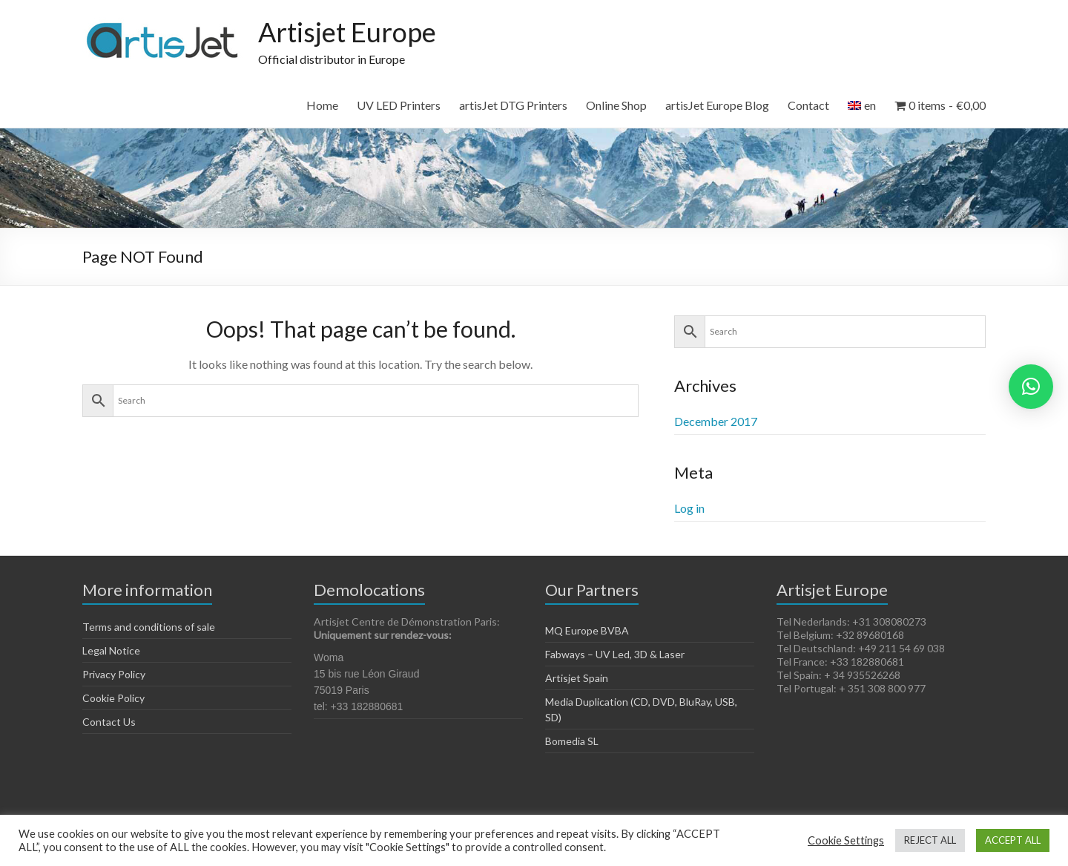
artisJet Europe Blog (717, 105)
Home (322, 105)
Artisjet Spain (576, 678)
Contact (808, 105)
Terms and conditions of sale (148, 626)
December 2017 (715, 421)
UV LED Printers (399, 105)
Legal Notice (111, 650)
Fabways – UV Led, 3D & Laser (615, 654)
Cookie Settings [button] (846, 840)
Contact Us (109, 721)
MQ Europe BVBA (587, 630)
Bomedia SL (572, 741)
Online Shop (616, 105)
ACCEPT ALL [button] (1013, 840)
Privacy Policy (113, 674)
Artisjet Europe (347, 32)
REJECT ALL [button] (930, 840)
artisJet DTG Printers (513, 105)
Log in (689, 508)
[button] (1031, 386)
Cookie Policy (113, 698)
